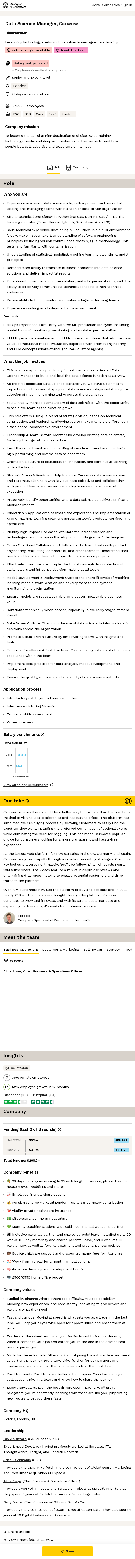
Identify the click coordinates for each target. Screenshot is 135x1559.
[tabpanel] (67, 1002)
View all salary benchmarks (25, 785)
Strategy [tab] (113, 949)
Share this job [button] (16, 1532)
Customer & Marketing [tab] (60, 949)
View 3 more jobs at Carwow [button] (28, 1540)
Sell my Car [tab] (93, 949)
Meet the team (70, 50)
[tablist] (67, 950)
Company (76, 167)
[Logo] (14, 5)
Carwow (68, 24)
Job (53, 167)
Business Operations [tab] (21, 950)
